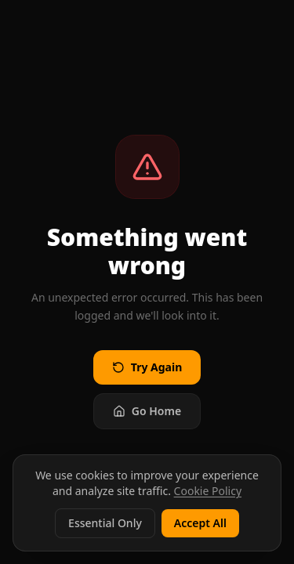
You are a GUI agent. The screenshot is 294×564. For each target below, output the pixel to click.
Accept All (200, 522)
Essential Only (105, 522)
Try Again (147, 367)
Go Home (147, 410)
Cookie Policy (207, 490)
